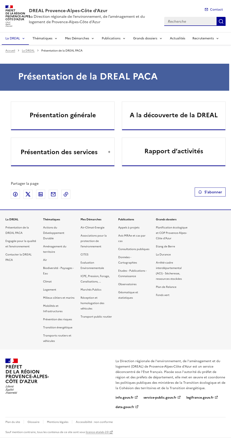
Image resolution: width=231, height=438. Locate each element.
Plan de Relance (166, 287)
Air (45, 260)
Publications (111, 38)
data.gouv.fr (125, 407)
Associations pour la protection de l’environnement (94, 241)
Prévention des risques (57, 319)
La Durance (163, 255)
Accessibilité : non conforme (94, 422)
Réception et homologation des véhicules (92, 303)
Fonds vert (162, 295)
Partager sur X (27, 194)
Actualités (177, 38)
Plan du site (12, 422)
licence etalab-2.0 (97, 432)
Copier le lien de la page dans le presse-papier (65, 194)
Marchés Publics (91, 290)
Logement (49, 290)
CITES (84, 255)
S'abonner (210, 192)
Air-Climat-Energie (92, 228)
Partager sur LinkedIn (40, 194)
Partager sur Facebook (15, 194)
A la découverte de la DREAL (174, 115)
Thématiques (42, 38)
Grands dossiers (145, 38)
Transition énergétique (57, 327)
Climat (47, 282)
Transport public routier (96, 317)
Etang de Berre (165, 246)
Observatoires (127, 284)
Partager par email (53, 194)
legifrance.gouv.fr (200, 397)
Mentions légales (57, 422)
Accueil (10, 51)
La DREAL (12, 38)
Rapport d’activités (173, 151)
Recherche (221, 21)
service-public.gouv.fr (159, 397)
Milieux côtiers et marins (58, 298)
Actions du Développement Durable (53, 233)
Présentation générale (63, 115)
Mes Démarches (77, 38)
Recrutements (203, 38)
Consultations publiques (133, 249)
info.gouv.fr (125, 397)
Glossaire (33, 422)
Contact (216, 9)
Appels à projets (128, 228)
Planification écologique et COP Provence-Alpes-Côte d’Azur (171, 233)
